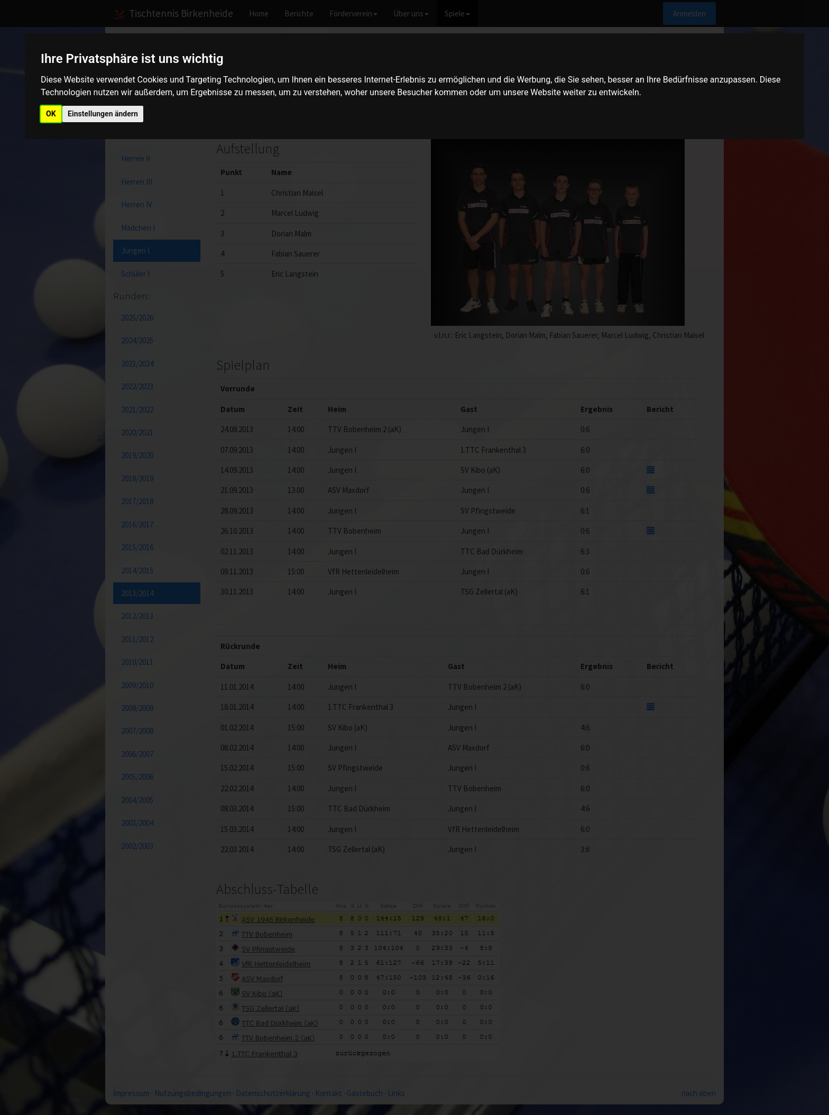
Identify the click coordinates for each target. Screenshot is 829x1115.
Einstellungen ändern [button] (103, 113)
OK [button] (51, 113)
